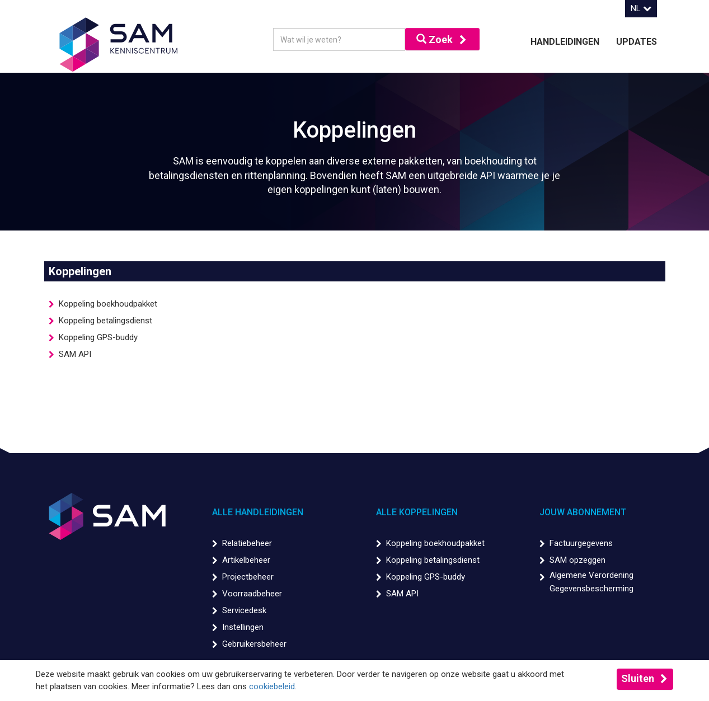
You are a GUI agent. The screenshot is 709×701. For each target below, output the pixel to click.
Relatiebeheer (247, 543)
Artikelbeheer (246, 560)
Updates (636, 41)
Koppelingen (80, 271)
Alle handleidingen (257, 512)
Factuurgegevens (581, 543)
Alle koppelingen (417, 512)
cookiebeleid (272, 686)
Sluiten (637, 678)
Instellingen (243, 627)
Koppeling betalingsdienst (105, 321)
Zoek (434, 39)
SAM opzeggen (577, 560)
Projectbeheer (248, 577)
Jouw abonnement (582, 512)
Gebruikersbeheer (254, 644)
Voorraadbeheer (252, 594)
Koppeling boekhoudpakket (108, 304)
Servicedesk (244, 610)
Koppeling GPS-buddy (98, 337)
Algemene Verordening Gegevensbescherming (591, 582)
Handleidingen (564, 41)
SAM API (75, 354)
